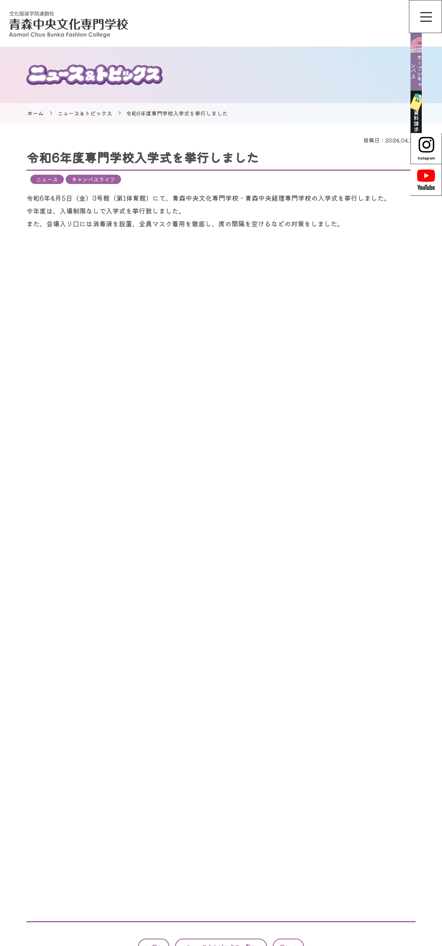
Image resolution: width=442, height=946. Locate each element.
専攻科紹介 (295, 874)
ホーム (35, 113)
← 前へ (154, 749)
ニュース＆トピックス (85, 113)
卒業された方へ (391, 900)
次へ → (288, 749)
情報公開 (383, 835)
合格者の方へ (388, 861)
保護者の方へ (388, 888)
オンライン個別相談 (305, 835)
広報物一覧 (385, 848)
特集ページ (295, 888)
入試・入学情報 (300, 900)
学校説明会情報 (300, 848)
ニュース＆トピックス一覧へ (221, 749)
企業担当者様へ (391, 874)
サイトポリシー (391, 822)
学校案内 (292, 861)
